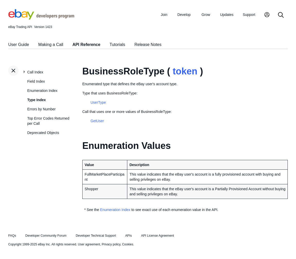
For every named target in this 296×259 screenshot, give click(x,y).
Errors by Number (41, 109)
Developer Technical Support (96, 235)
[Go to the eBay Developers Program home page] (41, 18)
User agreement (89, 244)
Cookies (127, 244)
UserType (98, 102)
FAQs (12, 235)
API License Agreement (157, 235)
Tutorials (117, 44)
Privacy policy (111, 244)
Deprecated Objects (43, 133)
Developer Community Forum (46, 235)
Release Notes (148, 44)
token (185, 71)
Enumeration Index (42, 91)
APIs (128, 235)
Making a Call (50, 44)
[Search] (281, 15)
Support (249, 15)
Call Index (35, 72)
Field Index (36, 81)
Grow (206, 15)
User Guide (18, 44)
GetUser (97, 121)
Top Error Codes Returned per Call (48, 121)
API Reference (87, 44)
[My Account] (267, 15)
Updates (227, 15)
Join (164, 15)
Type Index (36, 100)
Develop (184, 15)
